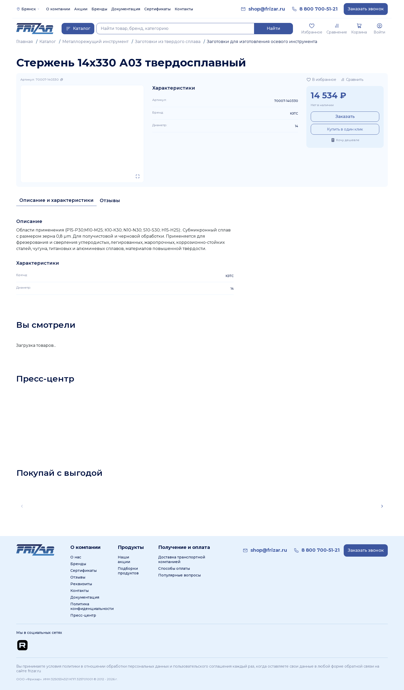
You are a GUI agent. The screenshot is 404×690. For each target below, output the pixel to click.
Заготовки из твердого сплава (167, 41)
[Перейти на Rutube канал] (22, 645)
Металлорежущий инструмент (95, 41)
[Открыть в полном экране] (137, 176)
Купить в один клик (345, 129)
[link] (266, 9)
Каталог (47, 41)
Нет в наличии (322, 105)
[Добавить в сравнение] (351, 79)
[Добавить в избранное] (321, 79)
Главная (24, 41)
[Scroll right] (382, 506)
